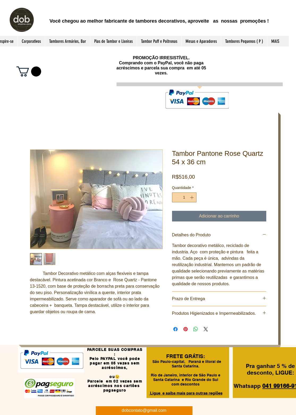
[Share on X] (206, 329)
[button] (28, 71)
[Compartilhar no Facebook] (175, 329)
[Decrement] (176, 197)
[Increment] (192, 197)
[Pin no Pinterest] (185, 329)
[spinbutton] (184, 197)
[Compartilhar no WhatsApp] (195, 329)
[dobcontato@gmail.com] (144, 410)
